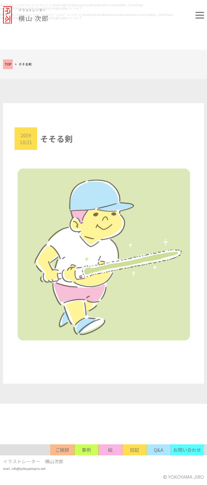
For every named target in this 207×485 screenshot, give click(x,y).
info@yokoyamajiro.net (29, 469)
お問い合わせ (186, 463)
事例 (77, 463)
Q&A (156, 463)
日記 (129, 463)
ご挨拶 (50, 463)
